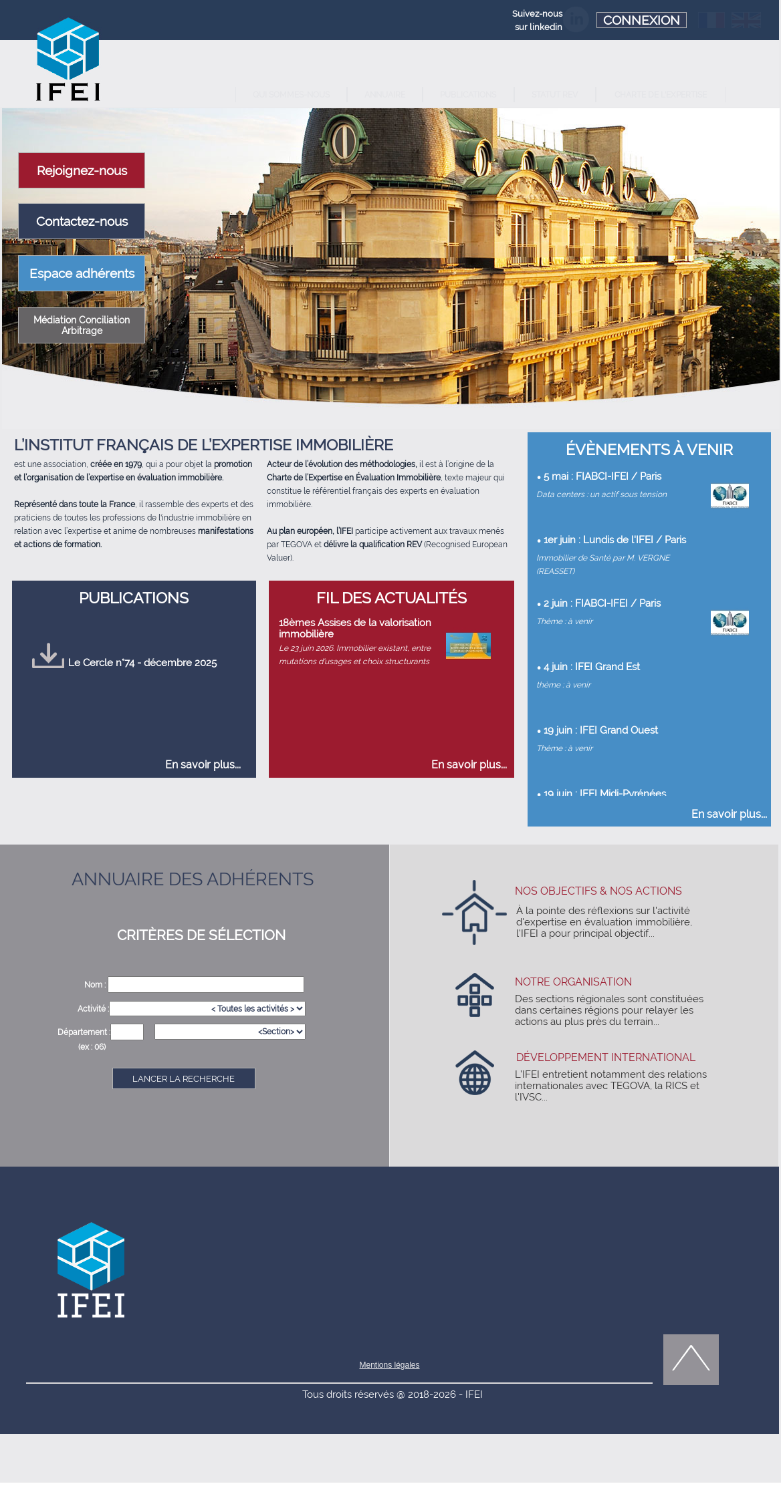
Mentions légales (389, 1365)
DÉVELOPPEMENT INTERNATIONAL (605, 1057)
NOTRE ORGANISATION (573, 982)
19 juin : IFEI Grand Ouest (601, 730)
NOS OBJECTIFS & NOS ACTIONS (598, 891)
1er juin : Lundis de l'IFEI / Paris (615, 539)
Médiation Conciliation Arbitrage (81, 325)
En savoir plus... (203, 764)
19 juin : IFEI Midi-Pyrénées (605, 793)
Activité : (93, 1009)
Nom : (96, 985)
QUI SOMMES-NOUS (291, 95)
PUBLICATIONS (468, 95)
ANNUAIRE (384, 95)
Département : (84, 1032)
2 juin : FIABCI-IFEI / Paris (602, 603)
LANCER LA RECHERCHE (183, 1079)
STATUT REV (555, 95)
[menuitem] (291, 94)
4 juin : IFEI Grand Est (592, 666)
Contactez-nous (82, 221)
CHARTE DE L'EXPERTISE (661, 95)
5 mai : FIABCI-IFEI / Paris (602, 476)
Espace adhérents (81, 273)
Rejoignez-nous (82, 170)
